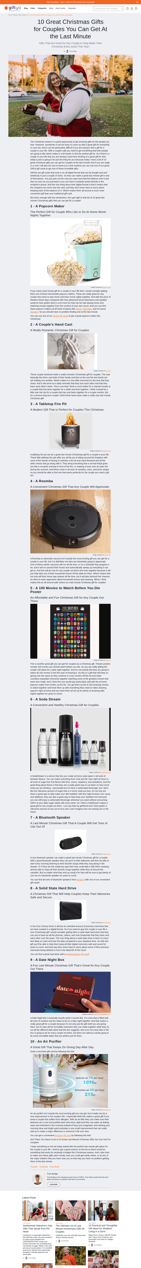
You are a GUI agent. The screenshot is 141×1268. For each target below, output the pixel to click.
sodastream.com (105, 772)
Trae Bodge (73, 51)
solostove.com (106, 451)
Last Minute (54, 1167)
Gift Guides (22, 15)
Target (79, 309)
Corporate (72, 8)
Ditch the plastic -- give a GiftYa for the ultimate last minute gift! (70, 2)
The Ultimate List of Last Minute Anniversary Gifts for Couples (70, 1228)
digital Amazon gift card (77, 954)
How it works (60, 8)
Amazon (34, 312)
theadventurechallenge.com (102, 1014)
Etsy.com (108, 371)
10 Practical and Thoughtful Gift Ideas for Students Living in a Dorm (102, 1228)
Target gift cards (60, 316)
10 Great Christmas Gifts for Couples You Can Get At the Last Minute (50, 15)
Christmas (44, 1167)
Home (10, 15)
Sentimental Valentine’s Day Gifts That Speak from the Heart (37, 1228)
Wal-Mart (87, 309)
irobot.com (107, 555)
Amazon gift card (63, 1136)
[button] (32, 8)
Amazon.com (107, 287)
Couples (34, 1167)
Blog (26, 8)
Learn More (53, 1187)
